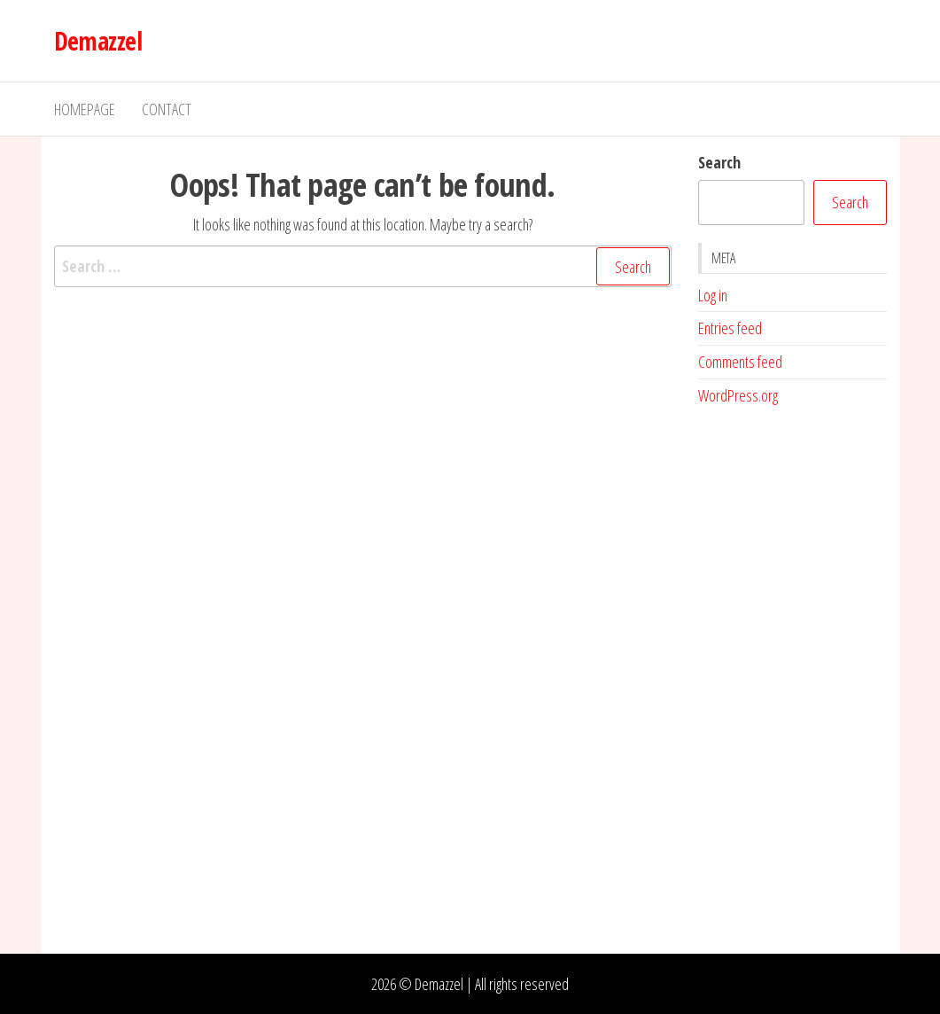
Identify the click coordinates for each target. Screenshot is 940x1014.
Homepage (84, 109)
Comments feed (740, 361)
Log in (712, 295)
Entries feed (730, 328)
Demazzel (98, 41)
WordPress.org (738, 395)
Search (719, 162)
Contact (166, 109)
